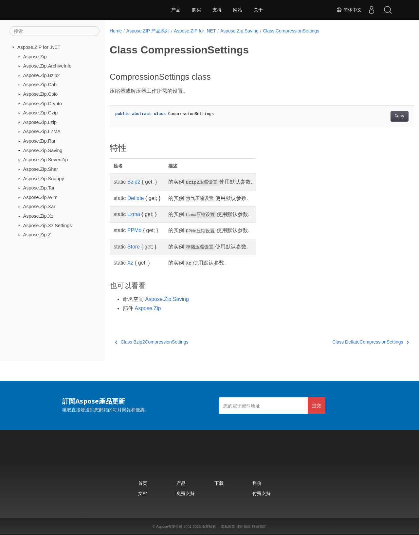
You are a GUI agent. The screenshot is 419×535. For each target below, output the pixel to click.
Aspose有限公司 (169, 526)
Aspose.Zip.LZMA (42, 131)
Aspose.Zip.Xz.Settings (47, 225)
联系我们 (259, 526)
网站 (237, 9)
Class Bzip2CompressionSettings (151, 342)
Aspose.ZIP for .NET (39, 47)
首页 (142, 483)
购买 (196, 9)
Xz (130, 263)
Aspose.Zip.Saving (43, 150)
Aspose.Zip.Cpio (40, 94)
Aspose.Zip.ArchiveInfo (47, 66)
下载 (219, 483)
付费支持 (261, 493)
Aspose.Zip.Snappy (43, 178)
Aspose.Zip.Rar (39, 141)
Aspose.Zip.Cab (40, 84)
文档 (142, 493)
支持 (217, 9)
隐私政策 (228, 526)
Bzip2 (133, 182)
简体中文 (349, 10)
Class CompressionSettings (291, 30)
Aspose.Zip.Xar (39, 206)
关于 (258, 9)
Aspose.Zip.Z (37, 234)
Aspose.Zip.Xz (38, 216)
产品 (175, 9)
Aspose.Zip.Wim (40, 197)
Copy (378, 116)
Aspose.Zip (35, 56)
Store (133, 246)
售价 (257, 483)
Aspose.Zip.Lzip (40, 122)
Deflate (135, 198)
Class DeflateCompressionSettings (349, 342)
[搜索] (54, 31)
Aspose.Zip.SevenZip (45, 159)
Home (116, 30)
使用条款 (243, 526)
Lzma (133, 214)
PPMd (134, 230)
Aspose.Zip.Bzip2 (41, 75)
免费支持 (185, 493)
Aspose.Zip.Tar (39, 187)
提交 (316, 405)
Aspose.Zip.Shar (40, 169)
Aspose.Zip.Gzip (40, 112)
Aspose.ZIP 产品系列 (148, 30)
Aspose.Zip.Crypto (42, 103)
